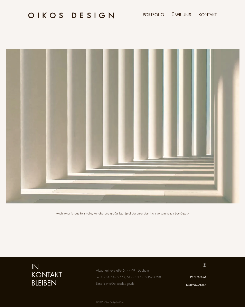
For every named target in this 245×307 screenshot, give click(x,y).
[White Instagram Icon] (204, 265)
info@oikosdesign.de (120, 283)
